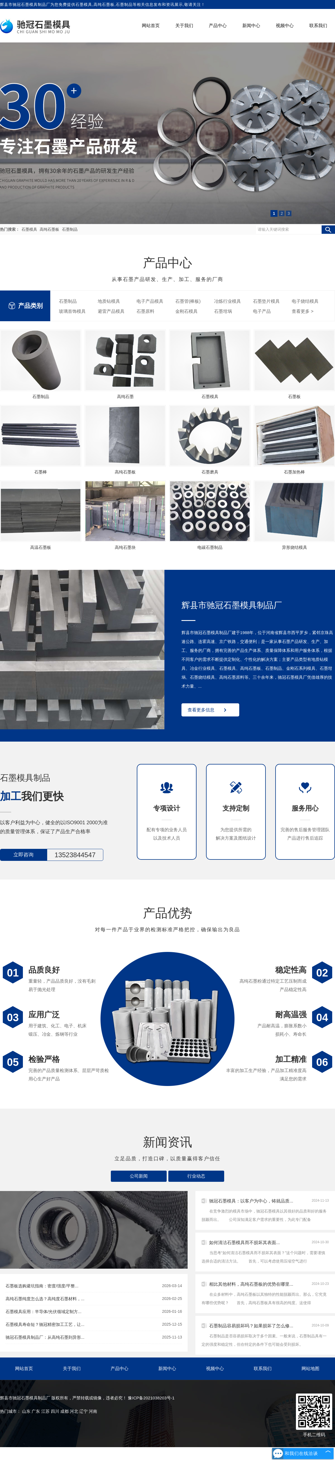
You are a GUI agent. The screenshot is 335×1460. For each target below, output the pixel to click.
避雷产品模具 (111, 311)
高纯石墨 (125, 396)
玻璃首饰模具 (72, 311)
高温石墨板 (40, 547)
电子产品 (262, 311)
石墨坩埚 (223, 311)
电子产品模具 (150, 301)
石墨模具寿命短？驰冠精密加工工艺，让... (94, 1324)
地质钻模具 (109, 301)
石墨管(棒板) (188, 301)
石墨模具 (83, 4)
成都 (64, 1411)
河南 (93, 1411)
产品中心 (218, 25)
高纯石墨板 (50, 229)
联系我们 (318, 25)
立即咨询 (23, 855)
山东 (26, 1411)
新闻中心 (251, 25)
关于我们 (184, 25)
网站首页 (151, 25)
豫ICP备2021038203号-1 (151, 1397)
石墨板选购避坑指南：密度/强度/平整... (94, 1286)
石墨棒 (40, 472)
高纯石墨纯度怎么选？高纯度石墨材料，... (94, 1298)
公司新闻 (139, 1176)
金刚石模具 (186, 311)
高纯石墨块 (125, 547)
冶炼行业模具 (227, 301)
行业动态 (196, 1176)
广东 (36, 1411)
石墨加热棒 (294, 472)
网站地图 (310, 1368)
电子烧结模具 (305, 301)
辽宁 (83, 1411)
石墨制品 (70, 229)
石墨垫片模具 (266, 301)
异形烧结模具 (294, 547)
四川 (55, 1411)
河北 (74, 1411)
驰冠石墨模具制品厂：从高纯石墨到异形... (94, 1337)
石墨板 (294, 396)
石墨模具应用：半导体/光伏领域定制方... (94, 1311)
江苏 (45, 1411)
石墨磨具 (210, 472)
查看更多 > (303, 311)
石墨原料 (145, 311)
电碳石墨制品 (209, 547)
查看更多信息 (201, 710)
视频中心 (285, 25)
